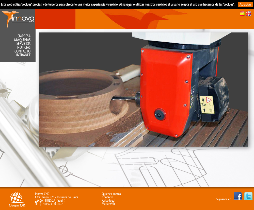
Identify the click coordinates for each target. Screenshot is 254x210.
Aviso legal (108, 200)
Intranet (23, 55)
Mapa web (108, 203)
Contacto (22, 51)
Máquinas (22, 40)
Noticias (23, 47)
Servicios (23, 44)
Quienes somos (111, 194)
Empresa (24, 36)
